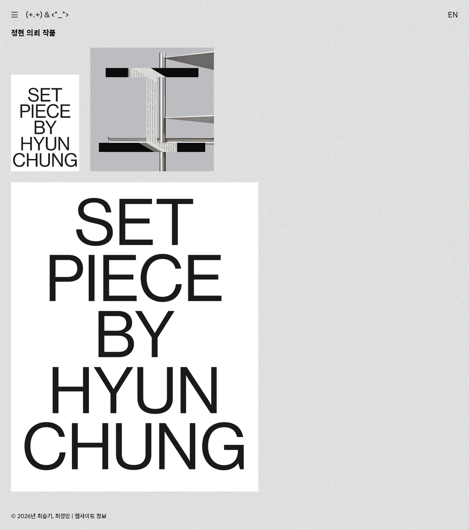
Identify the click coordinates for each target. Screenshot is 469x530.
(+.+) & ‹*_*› (47, 14)
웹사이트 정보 (90, 516)
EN (453, 14)
